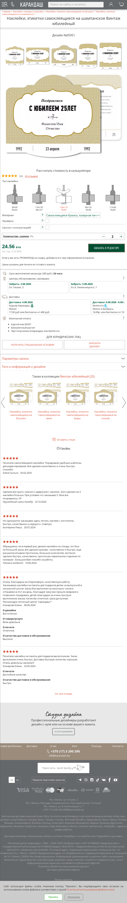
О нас (53, 746)
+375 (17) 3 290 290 (65, 751)
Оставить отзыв (66, 439)
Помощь (96, 746)
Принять (53, 897)
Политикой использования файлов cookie (90, 889)
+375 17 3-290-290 (52, 809)
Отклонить (74, 897)
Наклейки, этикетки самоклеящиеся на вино (49, 401)
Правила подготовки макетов (49, 779)
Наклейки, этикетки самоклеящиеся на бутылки (21, 401)
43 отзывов (31, 176)
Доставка (63, 296)
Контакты (117, 746)
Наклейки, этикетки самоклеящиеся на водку (77, 401)
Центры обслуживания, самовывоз (63, 278)
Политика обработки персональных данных (63, 866)
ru (12, 779)
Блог (75, 746)
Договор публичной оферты (63, 869)
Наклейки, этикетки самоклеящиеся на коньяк (105, 401)
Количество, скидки (16, 236)
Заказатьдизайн (94, 344)
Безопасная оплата (63, 318)
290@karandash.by (59, 755)
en (17, 779)
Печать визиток (63, 879)
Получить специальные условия (32, 344)
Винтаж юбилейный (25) (77, 376)
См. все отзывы (63, 693)
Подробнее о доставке (109, 836)
